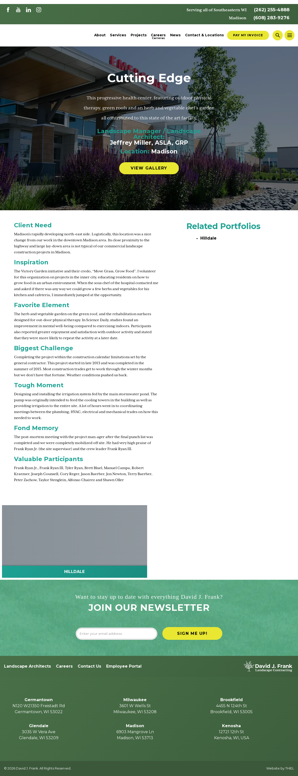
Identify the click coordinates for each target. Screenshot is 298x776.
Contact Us (89, 666)
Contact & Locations (204, 35)
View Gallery (149, 168)
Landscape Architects (27, 666)
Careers (158, 35)
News (175, 35)
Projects (139, 35)
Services (118, 35)
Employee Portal (124, 666)
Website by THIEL (280, 768)
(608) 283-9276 (272, 18)
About (100, 35)
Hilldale (208, 238)
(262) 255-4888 (272, 10)
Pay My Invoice (248, 35)
